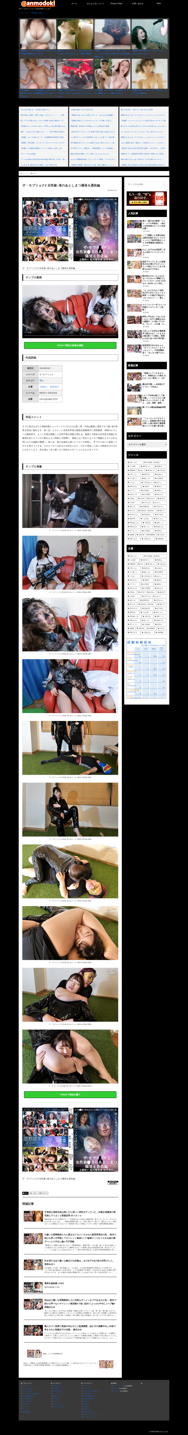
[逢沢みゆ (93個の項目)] (147, 474)
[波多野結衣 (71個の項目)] (146, 507)
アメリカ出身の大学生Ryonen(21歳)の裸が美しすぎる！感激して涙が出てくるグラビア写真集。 (44, 159)
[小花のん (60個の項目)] (162, 535)
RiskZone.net (57, 1386)
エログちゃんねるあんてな (91, 1391)
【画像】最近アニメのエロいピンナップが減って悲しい (92, 121)
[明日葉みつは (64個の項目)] (134, 523)
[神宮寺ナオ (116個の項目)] (147, 466)
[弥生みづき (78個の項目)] (134, 494)
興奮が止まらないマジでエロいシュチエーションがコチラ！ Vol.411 (144, 115)
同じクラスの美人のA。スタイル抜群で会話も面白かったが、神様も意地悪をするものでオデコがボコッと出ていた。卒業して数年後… (44, 121)
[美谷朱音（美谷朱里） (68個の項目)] (146, 511)
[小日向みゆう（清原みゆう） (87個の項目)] (154, 482)
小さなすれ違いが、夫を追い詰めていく (35, 110)
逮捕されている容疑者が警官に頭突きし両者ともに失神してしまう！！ (144, 154)
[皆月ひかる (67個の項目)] (134, 515)
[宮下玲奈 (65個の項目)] (160, 515)
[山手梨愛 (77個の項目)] (147, 494)
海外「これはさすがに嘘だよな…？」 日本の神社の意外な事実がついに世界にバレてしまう (44, 132)
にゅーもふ (86, 1388)
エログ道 (25, 1404)
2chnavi (115, 1388)
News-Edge (86, 1394)
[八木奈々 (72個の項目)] (134, 503)
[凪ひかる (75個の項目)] (160, 494)
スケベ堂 (25, 1406)
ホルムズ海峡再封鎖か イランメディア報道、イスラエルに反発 (94, 159)
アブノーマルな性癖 (27, 154)
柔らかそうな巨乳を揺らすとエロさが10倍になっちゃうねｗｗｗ (144, 126)
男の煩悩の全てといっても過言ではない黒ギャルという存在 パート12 (94, 143)
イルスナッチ (27, 1386)
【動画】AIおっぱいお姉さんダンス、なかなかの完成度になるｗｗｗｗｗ (94, 115)
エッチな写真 (27, 1391)
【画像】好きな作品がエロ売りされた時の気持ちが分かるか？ (144, 165)
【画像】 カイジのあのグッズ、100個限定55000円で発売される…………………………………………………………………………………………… (44, 137)
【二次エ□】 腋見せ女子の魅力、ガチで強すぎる (38, 165)
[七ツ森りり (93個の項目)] (134, 478)
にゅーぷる (86, 1386)
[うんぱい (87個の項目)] (133, 482)
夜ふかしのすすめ (58, 1406)
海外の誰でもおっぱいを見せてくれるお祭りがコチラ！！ (142, 159)
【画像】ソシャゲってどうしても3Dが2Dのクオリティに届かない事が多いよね (144, 121)
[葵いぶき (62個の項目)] (147, 527)
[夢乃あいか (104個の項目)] (150, 470)
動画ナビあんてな (88, 1412)
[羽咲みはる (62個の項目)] (133, 527)
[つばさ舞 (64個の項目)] (146, 519)
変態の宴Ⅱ (56, 1396)
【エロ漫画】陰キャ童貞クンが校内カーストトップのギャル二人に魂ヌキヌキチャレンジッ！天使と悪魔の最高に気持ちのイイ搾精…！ (144, 143)
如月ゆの (54, 387)
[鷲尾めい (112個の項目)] (160, 466)
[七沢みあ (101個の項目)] (162, 470)
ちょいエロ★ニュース (30, 1388)
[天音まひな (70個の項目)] (160, 507)
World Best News (88, 1399)
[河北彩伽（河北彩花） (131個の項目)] (155, 462)
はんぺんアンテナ (88, 1417)
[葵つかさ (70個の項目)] (132, 511)
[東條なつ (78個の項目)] (160, 490)
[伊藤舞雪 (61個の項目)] (151, 535)
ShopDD (85, 1406)
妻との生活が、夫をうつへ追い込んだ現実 (137, 110)
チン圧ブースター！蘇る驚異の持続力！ (32, 13)
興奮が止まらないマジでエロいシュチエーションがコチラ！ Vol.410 (144, 137)
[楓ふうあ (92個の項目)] (147, 478)
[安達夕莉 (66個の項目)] (147, 515)
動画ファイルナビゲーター (91, 1414)
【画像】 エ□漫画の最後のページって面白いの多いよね (41, 148)
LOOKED (56, 1388)
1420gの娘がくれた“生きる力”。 (83, 110)
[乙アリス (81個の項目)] (133, 490)
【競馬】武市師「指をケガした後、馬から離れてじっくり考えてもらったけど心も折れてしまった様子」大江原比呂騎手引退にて (94, 165)
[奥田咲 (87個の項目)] (147, 486)
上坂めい (43, 387)
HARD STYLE (57, 1391)
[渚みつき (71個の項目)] (133, 507)
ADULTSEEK (27, 1399)
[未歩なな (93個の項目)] (160, 474)
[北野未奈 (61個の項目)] (141, 535)
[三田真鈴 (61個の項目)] (147, 531)
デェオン (25, 1409)
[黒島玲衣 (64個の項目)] (133, 519)
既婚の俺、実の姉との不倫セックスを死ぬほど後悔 (90, 126)
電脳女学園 (26, 1412)
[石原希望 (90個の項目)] (160, 478)
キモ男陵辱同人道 (28, 1396)
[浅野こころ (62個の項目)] (160, 523)
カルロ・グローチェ (59, 1394)
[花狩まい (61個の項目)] (160, 531)
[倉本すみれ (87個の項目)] (134, 486)
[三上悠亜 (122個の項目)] (133, 466)
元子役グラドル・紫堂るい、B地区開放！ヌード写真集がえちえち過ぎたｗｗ (94, 148)
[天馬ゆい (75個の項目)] (132, 498)
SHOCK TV (56, 1399)
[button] (164, 184)
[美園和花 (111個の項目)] (132, 470)
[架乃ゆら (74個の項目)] (151, 498)
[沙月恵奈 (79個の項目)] (146, 490)
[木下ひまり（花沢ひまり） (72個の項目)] (154, 503)
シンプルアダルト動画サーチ (32, 1394)
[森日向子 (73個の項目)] (162, 498)
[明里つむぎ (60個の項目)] (133, 539)
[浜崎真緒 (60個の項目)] (161, 539)
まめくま (56, 1401)
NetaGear (86, 1404)
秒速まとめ (86, 1401)
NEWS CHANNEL (88, 1396)
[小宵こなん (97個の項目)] (134, 474)
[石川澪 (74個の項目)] (141, 498)
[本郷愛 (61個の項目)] (131, 535)
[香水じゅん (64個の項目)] (160, 519)
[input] (147, 184)
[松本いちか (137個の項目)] (135, 462)
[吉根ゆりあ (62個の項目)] (160, 527)
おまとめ (116, 1391)
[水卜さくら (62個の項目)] (134, 531)
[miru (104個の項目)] (140, 470)
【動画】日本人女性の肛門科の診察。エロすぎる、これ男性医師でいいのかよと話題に (144, 148)
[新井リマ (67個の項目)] (162, 511)
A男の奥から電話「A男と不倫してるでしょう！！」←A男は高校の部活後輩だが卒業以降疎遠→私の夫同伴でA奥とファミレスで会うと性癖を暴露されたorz (44, 115)
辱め (41, 380)
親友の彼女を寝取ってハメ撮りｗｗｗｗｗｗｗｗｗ (90, 154)
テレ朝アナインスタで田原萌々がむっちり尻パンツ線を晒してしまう (94, 137)
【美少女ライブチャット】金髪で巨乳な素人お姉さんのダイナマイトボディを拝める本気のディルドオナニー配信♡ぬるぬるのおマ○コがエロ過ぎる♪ (94, 132)
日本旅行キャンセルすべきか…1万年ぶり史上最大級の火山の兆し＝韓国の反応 (44, 126)
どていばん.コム (58, 1404)
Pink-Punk (86, 1409)
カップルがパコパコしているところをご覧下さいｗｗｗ (142, 132)
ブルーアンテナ (118, 1386)
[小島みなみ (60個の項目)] (147, 539)
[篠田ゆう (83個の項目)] (160, 486)
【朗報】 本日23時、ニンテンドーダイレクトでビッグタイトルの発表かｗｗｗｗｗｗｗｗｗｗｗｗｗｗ (44, 143)
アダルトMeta (27, 1401)
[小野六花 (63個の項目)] (147, 523)
